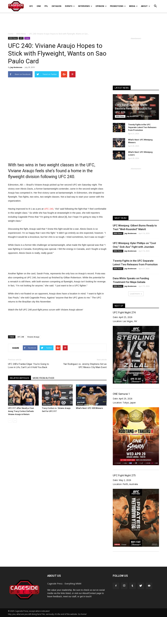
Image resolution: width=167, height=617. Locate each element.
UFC (31, 6)
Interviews (85, 6)
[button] (155, 4)
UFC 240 (48, 208)
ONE (39, 6)
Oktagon (56, 6)
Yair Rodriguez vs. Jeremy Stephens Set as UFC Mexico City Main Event (85, 366)
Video (27, 38)
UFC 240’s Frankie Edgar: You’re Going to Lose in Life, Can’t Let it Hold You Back (28, 366)
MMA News (13, 38)
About (145, 6)
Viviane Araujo (33, 337)
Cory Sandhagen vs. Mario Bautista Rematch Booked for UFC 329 (133, 108)
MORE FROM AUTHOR (43, 378)
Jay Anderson (16, 67)
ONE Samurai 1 (121, 393)
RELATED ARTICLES (19, 378)
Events (70, 6)
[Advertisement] (83, 20)
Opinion (101, 6)
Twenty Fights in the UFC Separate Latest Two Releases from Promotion (142, 127)
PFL (46, 6)
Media (133, 6)
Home (10, 33)
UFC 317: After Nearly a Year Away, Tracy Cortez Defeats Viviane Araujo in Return (21, 411)
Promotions (118, 6)
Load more (136, 293)
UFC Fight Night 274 (124, 312)
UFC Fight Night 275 (124, 475)
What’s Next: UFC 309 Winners (89, 408)
